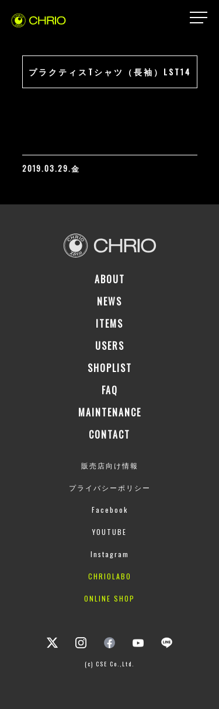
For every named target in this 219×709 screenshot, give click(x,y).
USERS (109, 346)
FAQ (110, 390)
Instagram (110, 554)
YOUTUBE (109, 532)
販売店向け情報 (109, 465)
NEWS (109, 301)
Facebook (110, 510)
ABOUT (110, 279)
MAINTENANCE (109, 412)
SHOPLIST (110, 368)
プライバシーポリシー (110, 487)
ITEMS (109, 324)
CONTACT (109, 435)
